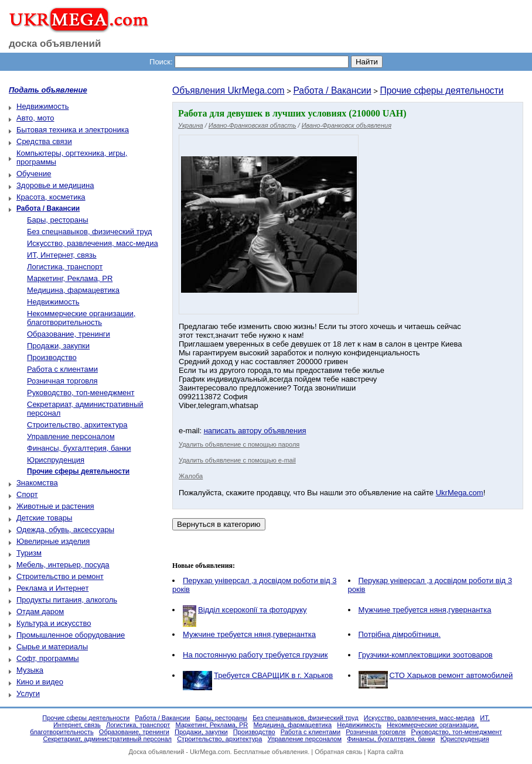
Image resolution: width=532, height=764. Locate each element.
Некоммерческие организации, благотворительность (81, 318)
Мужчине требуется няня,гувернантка (425, 609)
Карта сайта (385, 751)
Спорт (27, 494)
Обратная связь (338, 751)
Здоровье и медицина (55, 185)
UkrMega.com (459, 492)
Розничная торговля (62, 380)
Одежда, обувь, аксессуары (65, 529)
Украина (190, 125)
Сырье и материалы (52, 646)
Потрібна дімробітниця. (400, 634)
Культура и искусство (53, 623)
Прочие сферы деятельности (441, 90)
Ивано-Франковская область (252, 125)
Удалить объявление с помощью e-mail (237, 460)
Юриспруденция (55, 459)
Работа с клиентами (62, 369)
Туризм (29, 553)
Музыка (29, 670)
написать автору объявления (255, 430)
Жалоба (191, 475)
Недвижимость (42, 106)
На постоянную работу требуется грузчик (255, 654)
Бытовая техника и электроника (72, 129)
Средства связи (44, 141)
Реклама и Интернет (52, 588)
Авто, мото (35, 118)
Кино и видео (39, 681)
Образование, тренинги (68, 334)
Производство (52, 357)
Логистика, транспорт (65, 266)
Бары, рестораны (57, 219)
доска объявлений (55, 43)
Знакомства (37, 482)
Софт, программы (47, 658)
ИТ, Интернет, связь (62, 255)
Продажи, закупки (58, 345)
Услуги (28, 693)
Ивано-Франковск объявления (346, 125)
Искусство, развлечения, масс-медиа (92, 243)
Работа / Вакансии (332, 90)
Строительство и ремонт (60, 576)
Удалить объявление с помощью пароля (239, 444)
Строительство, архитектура (77, 424)
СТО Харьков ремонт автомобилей (451, 675)
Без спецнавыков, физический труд (89, 231)
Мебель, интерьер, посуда (63, 564)
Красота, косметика (51, 197)
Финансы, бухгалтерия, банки (79, 448)
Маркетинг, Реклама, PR (69, 278)
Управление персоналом (71, 436)
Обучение (33, 173)
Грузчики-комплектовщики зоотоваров (426, 654)
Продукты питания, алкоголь (66, 599)
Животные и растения (55, 506)
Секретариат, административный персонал (107, 738)
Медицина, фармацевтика (73, 290)
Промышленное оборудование (70, 635)
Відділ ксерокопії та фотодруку (252, 609)
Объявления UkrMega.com (228, 90)
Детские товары (44, 517)
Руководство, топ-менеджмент (80, 392)
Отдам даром (40, 611)
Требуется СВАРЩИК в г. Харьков (273, 675)
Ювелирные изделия (53, 541)
